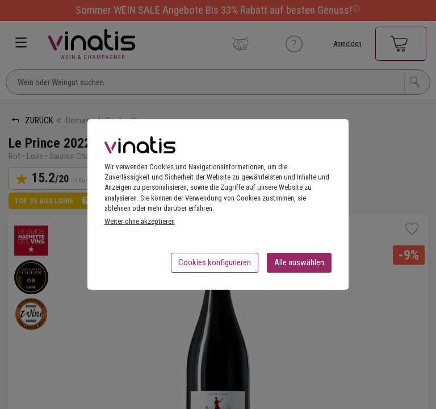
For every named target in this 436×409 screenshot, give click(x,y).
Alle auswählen (299, 266)
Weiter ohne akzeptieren (139, 224)
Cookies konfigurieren (214, 266)
